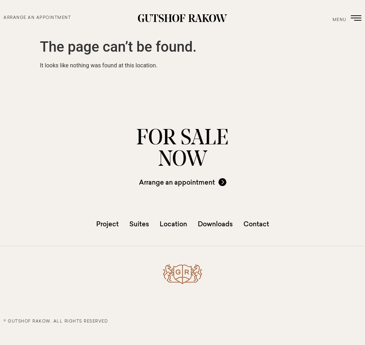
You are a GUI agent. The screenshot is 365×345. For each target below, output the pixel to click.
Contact (256, 224)
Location (173, 224)
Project (107, 224)
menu (339, 20)
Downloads (215, 224)
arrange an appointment (37, 18)
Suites (139, 224)
